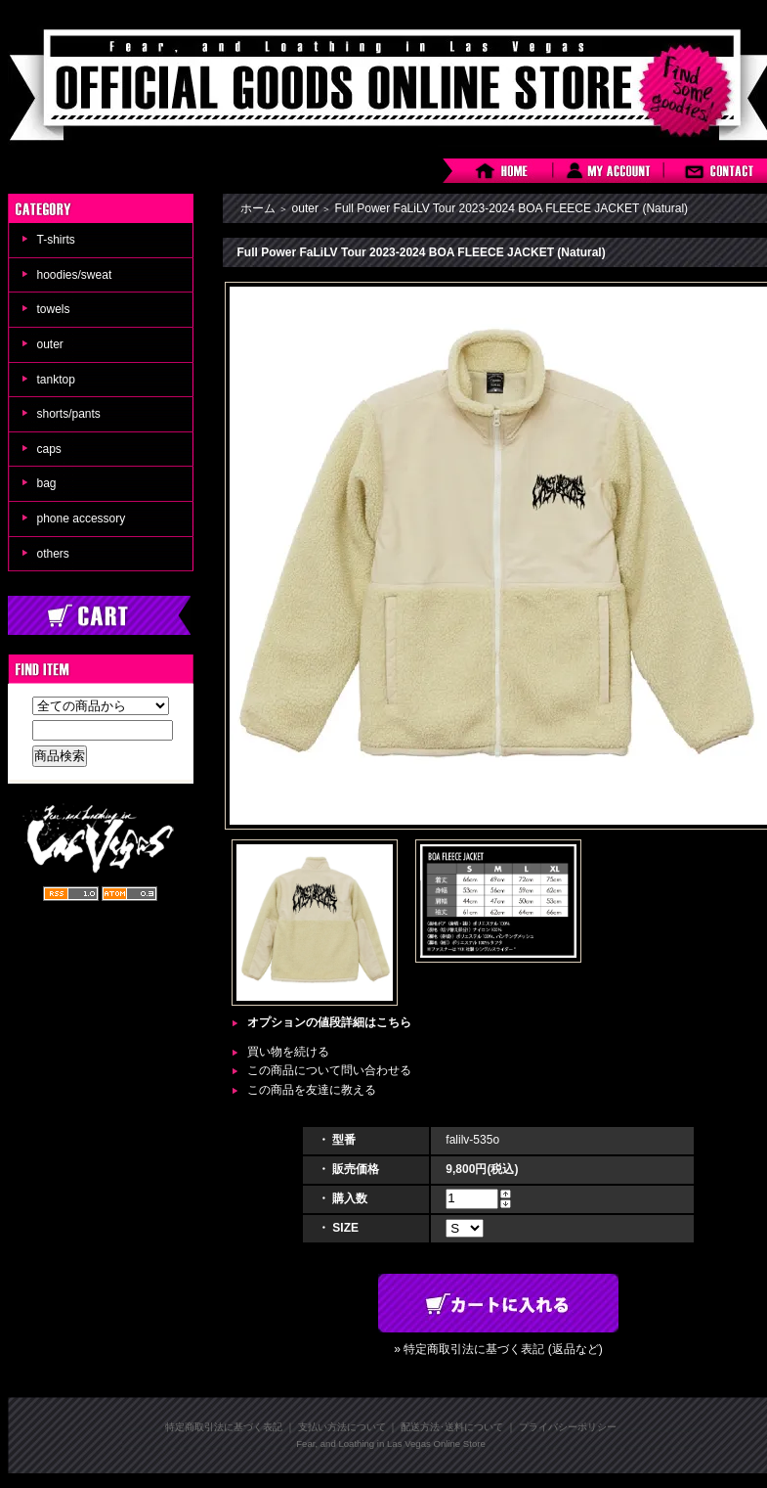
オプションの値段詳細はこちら (329, 1022)
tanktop (56, 379)
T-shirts (56, 240)
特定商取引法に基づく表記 (223, 1426)
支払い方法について (342, 1426)
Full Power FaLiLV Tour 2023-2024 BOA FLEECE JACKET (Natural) (512, 208)
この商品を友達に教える (311, 1090)
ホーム (258, 208)
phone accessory (81, 518)
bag (47, 483)
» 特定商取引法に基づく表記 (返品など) (498, 1349)
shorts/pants (69, 414)
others (53, 554)
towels (53, 309)
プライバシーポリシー (568, 1426)
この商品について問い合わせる (329, 1070)
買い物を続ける (288, 1052)
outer (50, 344)
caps (49, 449)
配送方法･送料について (452, 1426)
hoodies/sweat (74, 275)
